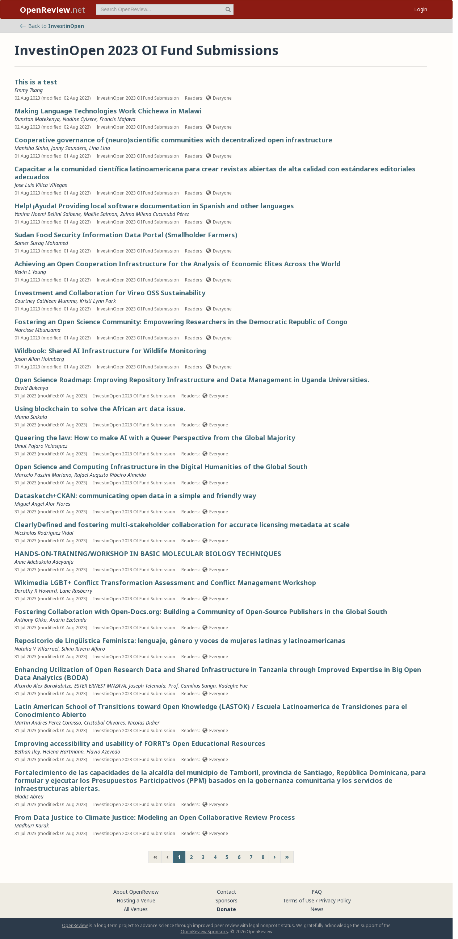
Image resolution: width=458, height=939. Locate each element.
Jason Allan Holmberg (39, 358)
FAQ (317, 891)
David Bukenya (31, 387)
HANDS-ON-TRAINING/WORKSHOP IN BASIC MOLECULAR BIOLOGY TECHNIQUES (147, 553)
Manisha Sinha (31, 148)
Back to (52, 25)
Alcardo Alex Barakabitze (42, 685)
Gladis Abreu (28, 796)
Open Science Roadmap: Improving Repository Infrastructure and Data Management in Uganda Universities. (191, 379)
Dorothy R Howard (35, 590)
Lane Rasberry (76, 590)
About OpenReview (136, 891)
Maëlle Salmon (100, 213)
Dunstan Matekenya (37, 119)
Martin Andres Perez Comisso (47, 722)
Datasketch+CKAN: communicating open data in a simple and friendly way (135, 495)
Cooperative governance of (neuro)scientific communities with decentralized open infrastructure (173, 139)
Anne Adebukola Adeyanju (43, 561)
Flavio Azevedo (103, 751)
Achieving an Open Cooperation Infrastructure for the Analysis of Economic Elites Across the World (177, 263)
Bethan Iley (27, 751)
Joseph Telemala (147, 685)
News (317, 909)
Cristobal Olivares (104, 722)
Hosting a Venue (136, 900)
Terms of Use (298, 900)
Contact (226, 891)
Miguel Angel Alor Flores (42, 503)
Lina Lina (99, 148)
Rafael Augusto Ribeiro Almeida (110, 474)
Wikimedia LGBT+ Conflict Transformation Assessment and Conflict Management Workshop (165, 582)
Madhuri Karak (31, 825)
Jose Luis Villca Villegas (40, 184)
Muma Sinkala (30, 416)
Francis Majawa (117, 119)
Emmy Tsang (28, 90)
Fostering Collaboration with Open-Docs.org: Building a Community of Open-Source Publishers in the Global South (200, 611)
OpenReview (75, 925)
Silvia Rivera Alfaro (83, 648)
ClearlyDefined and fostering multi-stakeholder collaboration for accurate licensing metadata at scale (182, 524)
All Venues (136, 909)
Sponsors (226, 900)
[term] (165, 9)
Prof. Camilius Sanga (192, 685)
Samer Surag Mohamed (41, 242)
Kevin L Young (30, 271)
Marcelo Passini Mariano (42, 474)
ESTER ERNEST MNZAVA (100, 685)
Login (420, 9)
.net (52, 9)
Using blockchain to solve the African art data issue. (99, 408)
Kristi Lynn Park (98, 300)
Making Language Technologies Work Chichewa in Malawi (107, 111)
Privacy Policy (335, 900)
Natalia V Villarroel (36, 648)
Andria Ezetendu (68, 619)
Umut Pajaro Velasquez (40, 445)
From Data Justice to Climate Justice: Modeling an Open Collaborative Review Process (154, 817)
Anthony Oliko (30, 619)
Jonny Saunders (68, 148)
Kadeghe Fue (233, 685)
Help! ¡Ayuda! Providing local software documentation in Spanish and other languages (154, 205)
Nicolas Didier (144, 722)
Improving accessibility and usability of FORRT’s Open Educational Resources (139, 743)
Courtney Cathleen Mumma (45, 300)
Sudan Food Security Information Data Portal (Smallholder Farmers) (126, 234)
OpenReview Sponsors (204, 931)
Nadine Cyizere (80, 119)
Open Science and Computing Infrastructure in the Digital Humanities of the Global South (160, 466)
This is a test (35, 82)
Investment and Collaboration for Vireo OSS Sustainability (109, 292)
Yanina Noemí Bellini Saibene (47, 213)
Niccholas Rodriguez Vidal (43, 532)
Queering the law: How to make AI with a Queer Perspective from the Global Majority (154, 437)
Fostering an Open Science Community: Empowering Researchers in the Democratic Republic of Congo (181, 321)
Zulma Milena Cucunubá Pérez (154, 213)
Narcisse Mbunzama (37, 329)
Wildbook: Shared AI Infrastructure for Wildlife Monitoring (110, 350)
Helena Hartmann (63, 751)
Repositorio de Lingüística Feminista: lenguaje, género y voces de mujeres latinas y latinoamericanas (179, 640)
